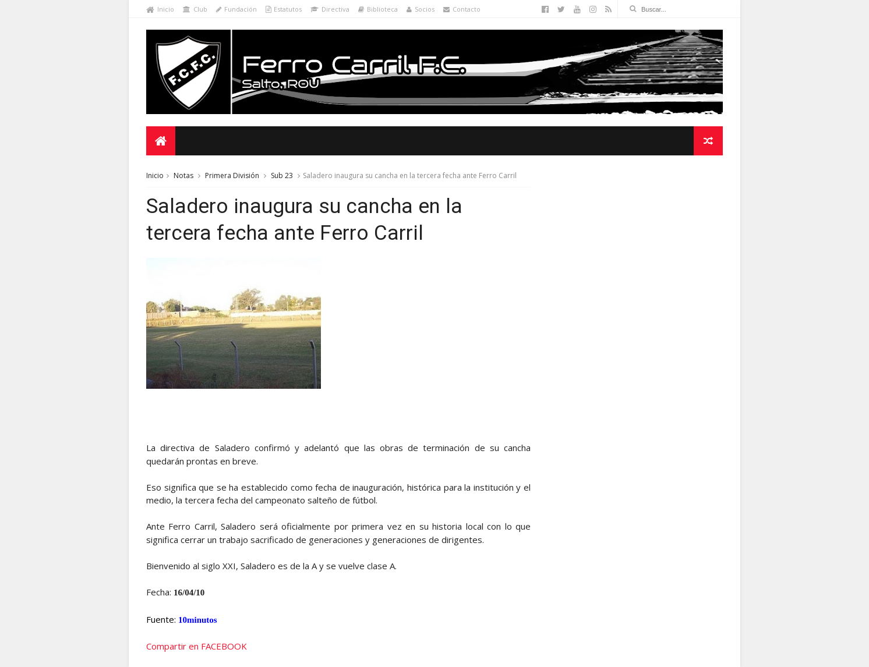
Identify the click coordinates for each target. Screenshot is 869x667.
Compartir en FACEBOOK (196, 646)
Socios (420, 9)
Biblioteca (378, 9)
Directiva (329, 9)
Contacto (462, 9)
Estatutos (284, 9)
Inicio (160, 9)
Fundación (236, 9)
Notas (183, 175)
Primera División (232, 175)
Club (195, 9)
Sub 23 (282, 175)
